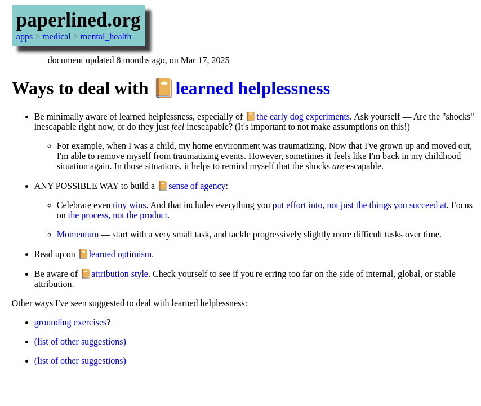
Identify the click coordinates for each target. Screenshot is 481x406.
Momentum (78, 234)
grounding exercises (70, 322)
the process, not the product (117, 215)
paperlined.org (78, 20)
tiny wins (129, 205)
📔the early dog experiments (297, 116)
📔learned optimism (115, 254)
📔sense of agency (191, 186)
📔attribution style (114, 274)
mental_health (106, 36)
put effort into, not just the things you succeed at (360, 205)
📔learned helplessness (241, 88)
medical (56, 36)
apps (24, 36)
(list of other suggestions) (80, 341)
